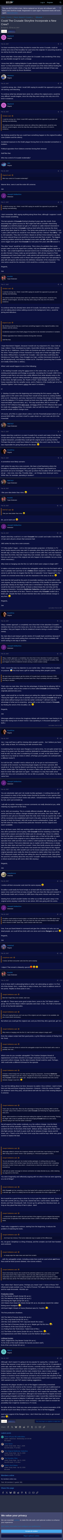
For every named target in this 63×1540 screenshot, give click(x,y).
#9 (61, 488)
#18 (61, 953)
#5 (61, 202)
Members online (7, 1475)
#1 (61, 44)
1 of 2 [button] (4, 31)
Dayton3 (5, 27)
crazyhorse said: (7, 957)
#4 (61, 171)
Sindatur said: (6, 116)
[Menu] (3, 2)
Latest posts (6, 1433)
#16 (61, 881)
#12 (61, 621)
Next (11, 31)
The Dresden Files (11, 1458)
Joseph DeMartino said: (9, 994)
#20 (61, 1358)
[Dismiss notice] (60, 8)
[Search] (60, 2)
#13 (61, 654)
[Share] (58, 44)
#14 (61, 738)
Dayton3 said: (6, 175)
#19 (61, 980)
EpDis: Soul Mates (11, 1465)
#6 (61, 284)
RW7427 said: (6, 510)
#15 (61, 789)
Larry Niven (8, 1444)
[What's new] (56, 2)
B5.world (7, 1469)
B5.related (7, 1440)
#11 (61, 533)
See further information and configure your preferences (21, 1526)
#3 (61, 112)
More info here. (12, 13)
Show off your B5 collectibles (14, 1437)
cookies (16, 1520)
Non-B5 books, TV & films (12, 1448)
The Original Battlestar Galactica (16, 1451)
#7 (61, 431)
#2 (61, 83)
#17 (61, 914)
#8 (61, 458)
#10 (61, 505)
